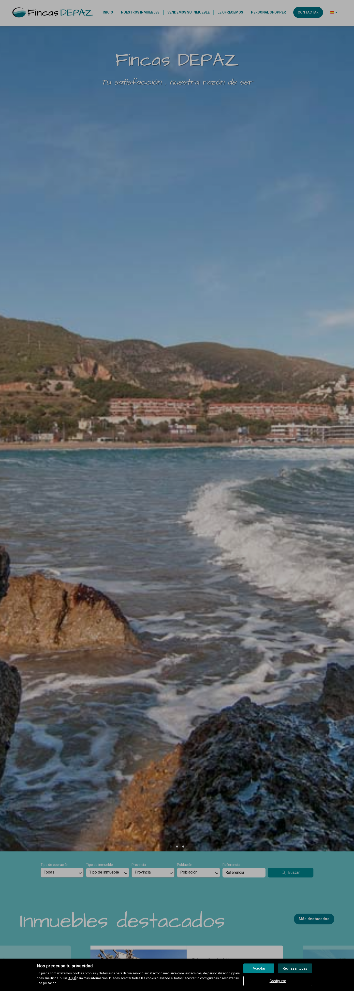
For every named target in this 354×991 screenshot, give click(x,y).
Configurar (278, 981)
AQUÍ (72, 978)
